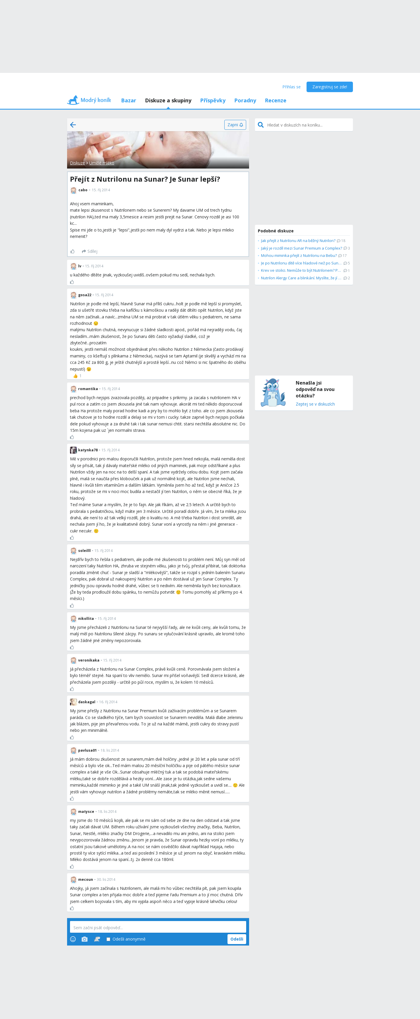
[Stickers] (97, 939)
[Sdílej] (89, 251)
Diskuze (77, 163)
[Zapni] (235, 125)
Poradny (245, 100)
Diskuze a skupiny (168, 100)
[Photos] (84, 939)
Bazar (128, 100)
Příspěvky (212, 100)
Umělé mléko (101, 163)
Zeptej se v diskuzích (315, 404)
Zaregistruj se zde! (329, 87)
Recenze (275, 100)
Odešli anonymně (126, 939)
